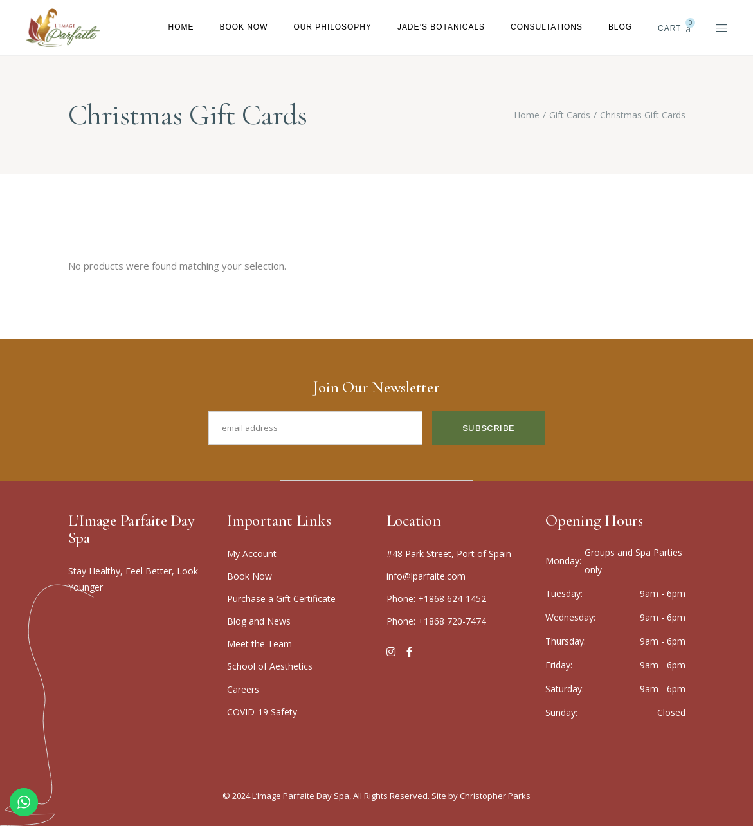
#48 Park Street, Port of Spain (448, 553)
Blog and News (259, 621)
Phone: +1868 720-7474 (436, 621)
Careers (243, 689)
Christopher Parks (495, 796)
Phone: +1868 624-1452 (436, 598)
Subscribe (488, 428)
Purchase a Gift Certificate (281, 598)
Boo (249, 576)
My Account (252, 553)
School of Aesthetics (270, 666)
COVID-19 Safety (262, 712)
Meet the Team (259, 644)
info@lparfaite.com (426, 576)
